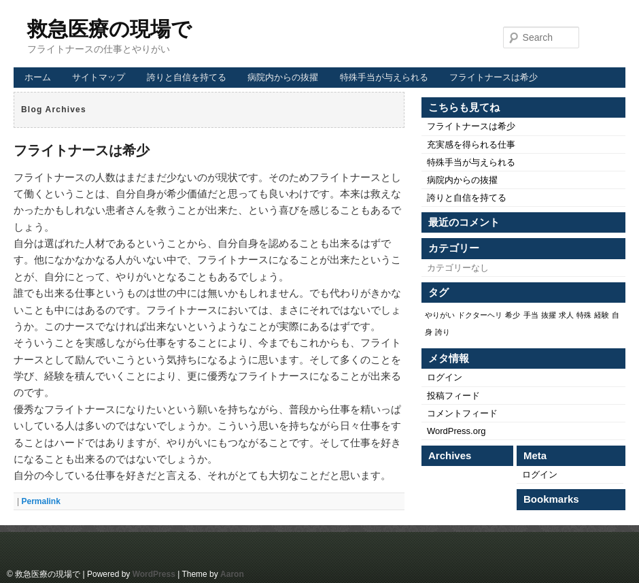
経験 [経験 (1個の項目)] (601, 315)
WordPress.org (456, 431)
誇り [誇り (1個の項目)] (442, 332)
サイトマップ (98, 77)
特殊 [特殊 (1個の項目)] (583, 315)
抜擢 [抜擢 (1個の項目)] (548, 315)
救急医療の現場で (109, 29)
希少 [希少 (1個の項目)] (512, 315)
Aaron (232, 574)
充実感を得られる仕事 (471, 144)
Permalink (40, 501)
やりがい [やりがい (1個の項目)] (440, 315)
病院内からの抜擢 (282, 77)
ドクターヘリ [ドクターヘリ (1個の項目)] (479, 315)
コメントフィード (462, 413)
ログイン (444, 377)
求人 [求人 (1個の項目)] (566, 315)
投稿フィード (453, 395)
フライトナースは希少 (493, 77)
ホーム (37, 77)
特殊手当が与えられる (384, 77)
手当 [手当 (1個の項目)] (530, 315)
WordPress (154, 574)
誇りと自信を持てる (186, 77)
